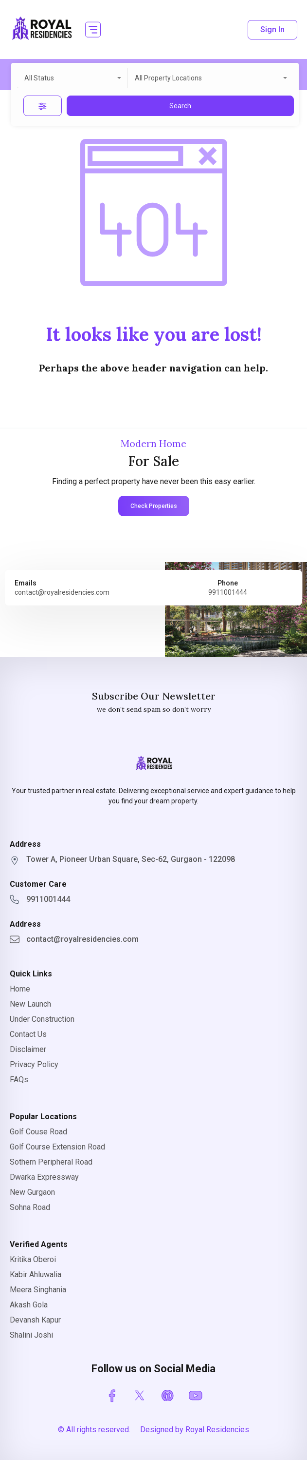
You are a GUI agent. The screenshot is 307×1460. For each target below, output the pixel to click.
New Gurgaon (32, 1192)
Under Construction (42, 1019)
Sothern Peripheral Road (51, 1162)
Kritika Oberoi (33, 1259)
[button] (93, 29)
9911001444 (227, 592)
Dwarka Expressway (44, 1177)
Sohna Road (30, 1207)
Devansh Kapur (35, 1319)
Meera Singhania (38, 1289)
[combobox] (72, 78)
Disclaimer (28, 1049)
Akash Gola (29, 1304)
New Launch (30, 1004)
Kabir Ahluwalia (35, 1274)
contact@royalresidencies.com (62, 592)
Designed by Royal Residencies (194, 1429)
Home (20, 988)
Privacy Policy (34, 1064)
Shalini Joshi (31, 1335)
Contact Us (28, 1034)
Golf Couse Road (38, 1131)
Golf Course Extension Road (57, 1146)
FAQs (19, 1079)
